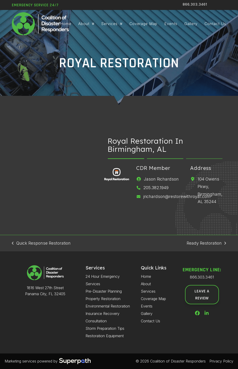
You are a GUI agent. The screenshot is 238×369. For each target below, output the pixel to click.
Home (146, 276)
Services (148, 291)
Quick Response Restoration (41, 244)
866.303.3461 (195, 4)
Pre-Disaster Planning (104, 291)
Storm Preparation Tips (105, 328)
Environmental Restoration (108, 306)
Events (146, 306)
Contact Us (150, 321)
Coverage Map (153, 298)
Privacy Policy (221, 361)
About (146, 284)
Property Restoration (103, 298)
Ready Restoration (206, 244)
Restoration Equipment (105, 335)
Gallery (146, 313)
